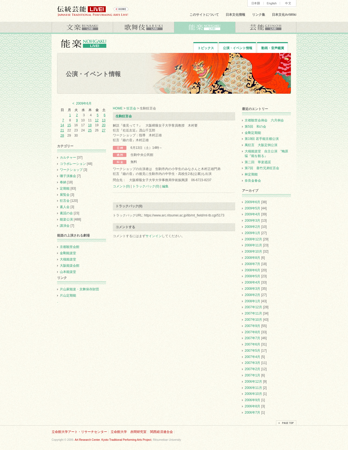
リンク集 (258, 15)
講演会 (65, 226)
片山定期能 (68, 295)
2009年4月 (252, 214)
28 (62, 135)
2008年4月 (252, 282)
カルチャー (68, 157)
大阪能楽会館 (69, 266)
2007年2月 (252, 369)
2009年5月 (252, 208)
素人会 (65, 207)
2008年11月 (253, 245)
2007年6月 (252, 344)
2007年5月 (252, 351)
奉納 (63, 182)
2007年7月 (252, 338)
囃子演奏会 (68, 176)
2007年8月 (252, 332)
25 (90, 130)
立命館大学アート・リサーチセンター (79, 432)
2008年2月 (252, 295)
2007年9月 (252, 326)
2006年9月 (252, 400)
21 (62, 130)
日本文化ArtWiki (284, 15)
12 (96, 120)
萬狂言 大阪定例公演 (261, 145)
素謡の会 (66, 213)
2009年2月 (252, 227)
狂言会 (131, 108)
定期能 (65, 188)
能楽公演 (66, 219)
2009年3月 (252, 220)
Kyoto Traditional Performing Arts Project (126, 439)
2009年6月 (252, 202)
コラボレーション (73, 164)
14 (62, 125)
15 (69, 125)
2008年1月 (252, 301)
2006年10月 (253, 394)
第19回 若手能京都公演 (262, 139)
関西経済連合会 (161, 432)
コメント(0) (121, 186)
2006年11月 (253, 388)
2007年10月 (253, 320)
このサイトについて (204, 15)
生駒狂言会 (124, 116)
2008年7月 (252, 264)
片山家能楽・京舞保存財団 (79, 289)
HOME (118, 108)
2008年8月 (252, 258)
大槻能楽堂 (68, 259)
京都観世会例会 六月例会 (264, 120)
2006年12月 (253, 381)
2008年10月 (253, 251)
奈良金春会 (253, 180)
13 (103, 120)
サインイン (153, 236)
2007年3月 (252, 363)
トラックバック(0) (145, 186)
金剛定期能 (253, 133)
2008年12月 (253, 239)
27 (103, 130)
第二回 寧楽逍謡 (259, 162)
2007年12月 (253, 307)
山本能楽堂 (68, 272)
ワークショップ (71, 170)
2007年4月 (252, 357)
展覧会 (65, 195)
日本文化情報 (235, 15)
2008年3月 (252, 289)
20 (103, 125)
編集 (165, 186)
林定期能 (251, 174)
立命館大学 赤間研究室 (129, 432)
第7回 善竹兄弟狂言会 (262, 168)
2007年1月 (252, 375)
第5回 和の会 (255, 126)
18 (90, 125)
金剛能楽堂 (68, 253)
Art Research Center (87, 439)
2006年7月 (252, 412)
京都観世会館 (69, 247)
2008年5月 (252, 276)
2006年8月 (252, 406)
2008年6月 (252, 270)
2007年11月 (253, 313)
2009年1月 (252, 233)
